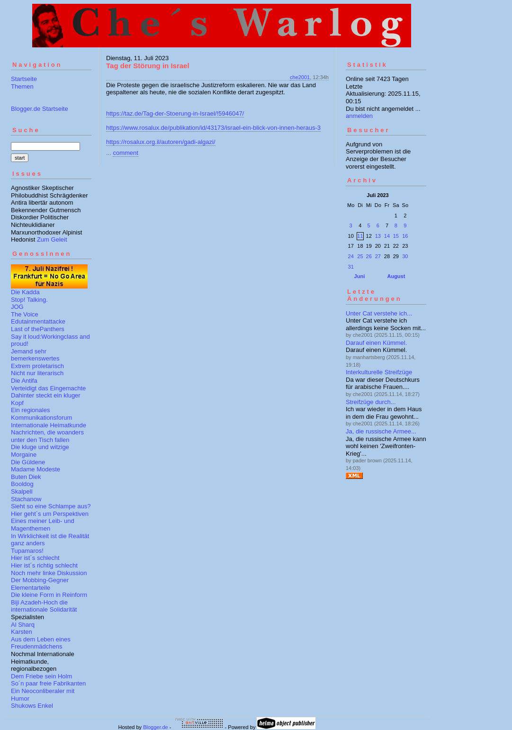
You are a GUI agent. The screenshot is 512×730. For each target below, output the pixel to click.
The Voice (24, 314)
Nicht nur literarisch (37, 373)
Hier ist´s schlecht (35, 557)
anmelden (359, 115)
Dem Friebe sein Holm (41, 676)
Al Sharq (23, 624)
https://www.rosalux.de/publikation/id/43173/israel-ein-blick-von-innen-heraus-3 (213, 127)
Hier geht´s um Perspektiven (50, 513)
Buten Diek (26, 476)
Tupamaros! (27, 550)
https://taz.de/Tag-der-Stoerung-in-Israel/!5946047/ (175, 113)
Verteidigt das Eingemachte (48, 388)
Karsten (21, 631)
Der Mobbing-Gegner (40, 580)
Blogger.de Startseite (39, 108)
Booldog (22, 483)
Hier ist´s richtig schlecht (44, 565)
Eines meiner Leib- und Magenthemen (42, 524)
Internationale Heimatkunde (48, 425)
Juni (359, 276)
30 (405, 256)
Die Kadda (25, 292)
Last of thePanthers (37, 329)
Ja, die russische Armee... (381, 431)
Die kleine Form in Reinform (49, 594)
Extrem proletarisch (37, 366)
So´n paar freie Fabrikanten (48, 683)
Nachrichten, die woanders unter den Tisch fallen (47, 436)
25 (360, 256)
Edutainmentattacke (38, 321)
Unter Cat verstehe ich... (379, 313)
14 (387, 236)
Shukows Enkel (32, 705)
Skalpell (22, 491)
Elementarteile (30, 587)
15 (396, 236)
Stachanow (26, 499)
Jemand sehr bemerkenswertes (35, 355)
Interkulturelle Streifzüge (379, 372)
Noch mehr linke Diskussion (49, 573)
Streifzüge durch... (371, 402)
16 (405, 236)
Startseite (24, 78)
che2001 (300, 77)
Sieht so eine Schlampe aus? (50, 506)
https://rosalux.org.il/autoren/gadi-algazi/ (161, 141)
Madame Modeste (35, 469)
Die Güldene (28, 462)
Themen (22, 86)
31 (351, 267)
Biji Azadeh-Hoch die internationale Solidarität (44, 606)
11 (360, 236)
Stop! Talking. (29, 299)
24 (351, 256)
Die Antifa (24, 380)
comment (125, 152)
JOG (17, 306)
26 (369, 256)
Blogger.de (155, 727)
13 (378, 236)
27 (378, 256)
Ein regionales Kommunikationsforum (41, 413)
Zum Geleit (52, 239)
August (396, 276)
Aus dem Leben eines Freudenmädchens (41, 643)
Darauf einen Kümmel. (376, 342)
